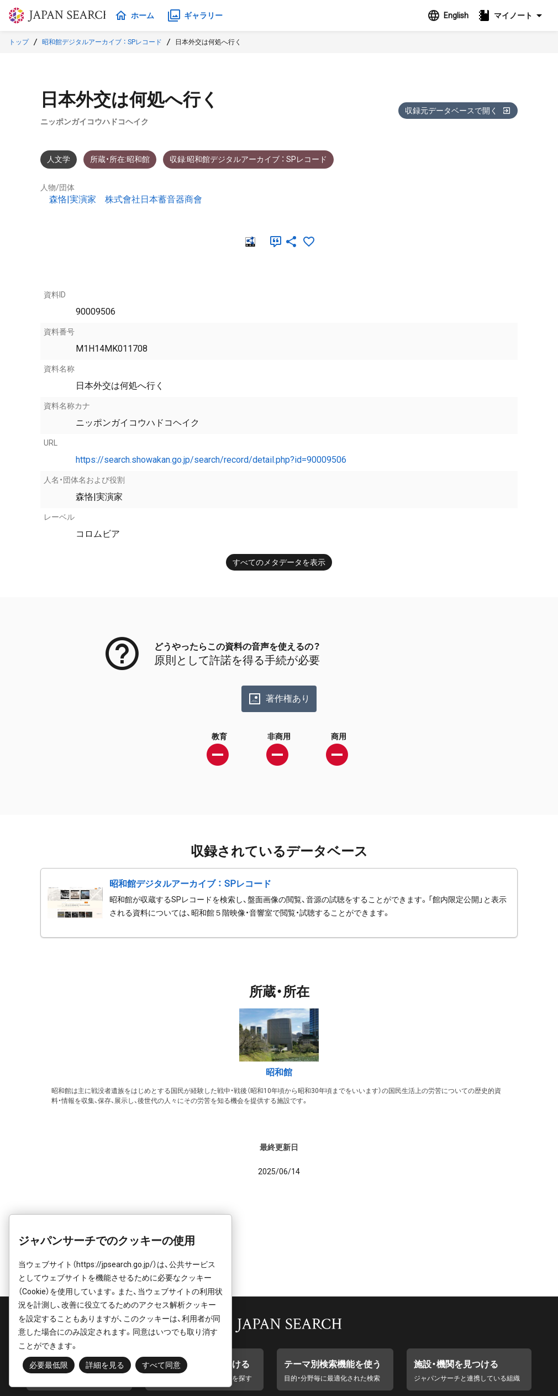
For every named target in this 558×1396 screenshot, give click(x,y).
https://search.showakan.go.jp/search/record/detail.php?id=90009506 (211, 459)
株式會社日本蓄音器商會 (153, 199)
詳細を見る (105, 1365)
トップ (19, 42)
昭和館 (279, 1072)
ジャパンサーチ (62, 15)
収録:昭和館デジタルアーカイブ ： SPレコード (248, 159)
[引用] (273, 241)
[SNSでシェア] (291, 241)
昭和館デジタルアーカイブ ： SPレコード (102, 42)
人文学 (58, 159)
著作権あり (279, 698)
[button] (513, 15)
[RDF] (249, 241)
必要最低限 (48, 1365)
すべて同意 (161, 1365)
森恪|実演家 (72, 199)
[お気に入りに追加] (309, 241)
